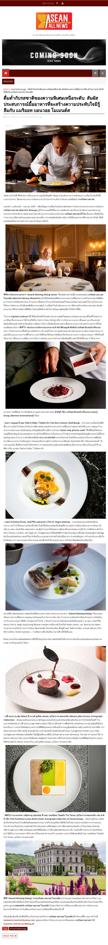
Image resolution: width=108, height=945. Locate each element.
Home (6, 89)
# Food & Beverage (18, 928)
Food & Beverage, (34, 117)
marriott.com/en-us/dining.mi (19, 923)
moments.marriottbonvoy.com (19, 920)
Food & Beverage (18, 89)
